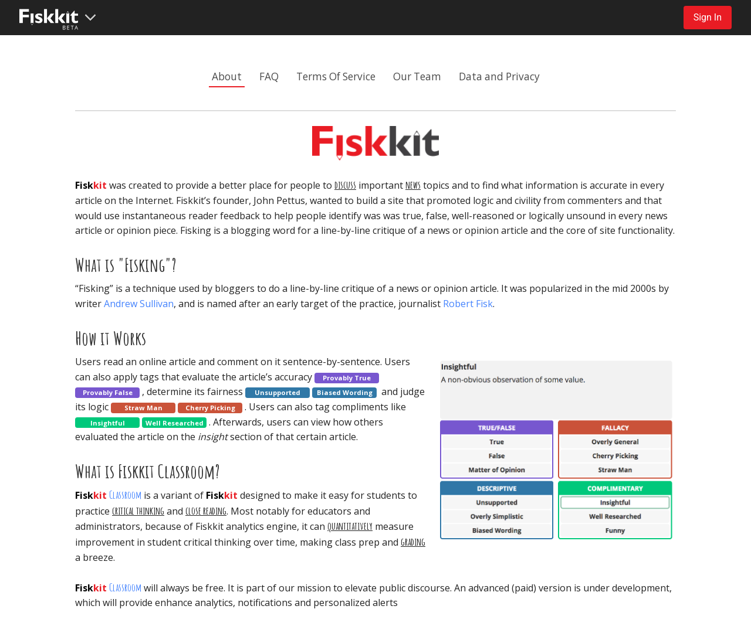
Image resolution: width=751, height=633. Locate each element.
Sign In (708, 17)
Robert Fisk (468, 303)
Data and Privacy (499, 76)
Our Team (417, 76)
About (227, 76)
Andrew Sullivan (139, 303)
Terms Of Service (336, 76)
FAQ (269, 76)
